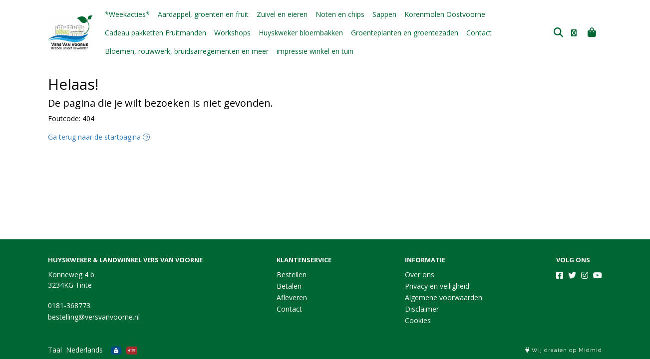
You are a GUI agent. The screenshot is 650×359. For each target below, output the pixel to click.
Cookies (418, 320)
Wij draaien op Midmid (563, 350)
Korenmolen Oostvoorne (444, 14)
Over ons (419, 274)
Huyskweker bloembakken (301, 32)
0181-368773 (69, 305)
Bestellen (292, 274)
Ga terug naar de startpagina (99, 137)
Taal (55, 350)
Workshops (232, 32)
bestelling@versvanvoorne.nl (94, 317)
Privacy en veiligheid (437, 286)
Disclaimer (422, 309)
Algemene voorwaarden (443, 297)
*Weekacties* (127, 14)
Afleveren (292, 297)
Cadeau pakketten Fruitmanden (155, 32)
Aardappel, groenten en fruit (203, 14)
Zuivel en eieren (282, 14)
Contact (479, 32)
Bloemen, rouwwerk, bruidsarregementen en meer (187, 51)
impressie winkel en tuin (315, 51)
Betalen (289, 286)
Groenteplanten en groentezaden (404, 32)
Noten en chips (340, 14)
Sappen (384, 14)
